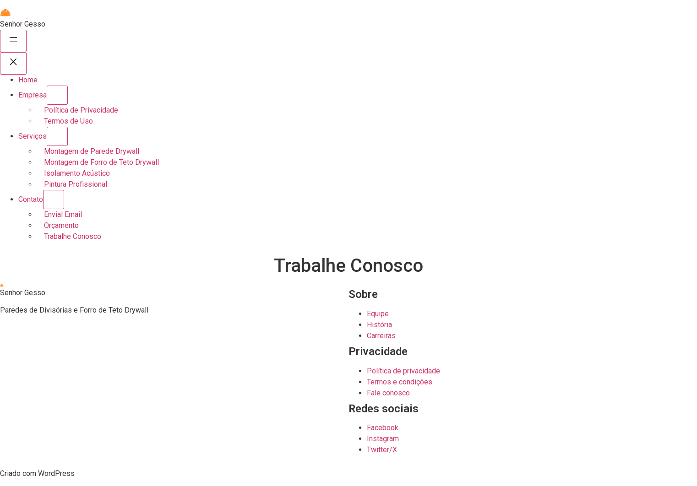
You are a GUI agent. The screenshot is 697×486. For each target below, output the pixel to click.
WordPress (56, 473)
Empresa (32, 95)
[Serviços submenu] (57, 136)
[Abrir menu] (13, 41)
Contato (30, 199)
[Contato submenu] (53, 199)
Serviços (32, 136)
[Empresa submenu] (57, 95)
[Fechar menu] (13, 63)
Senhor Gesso (22, 24)
